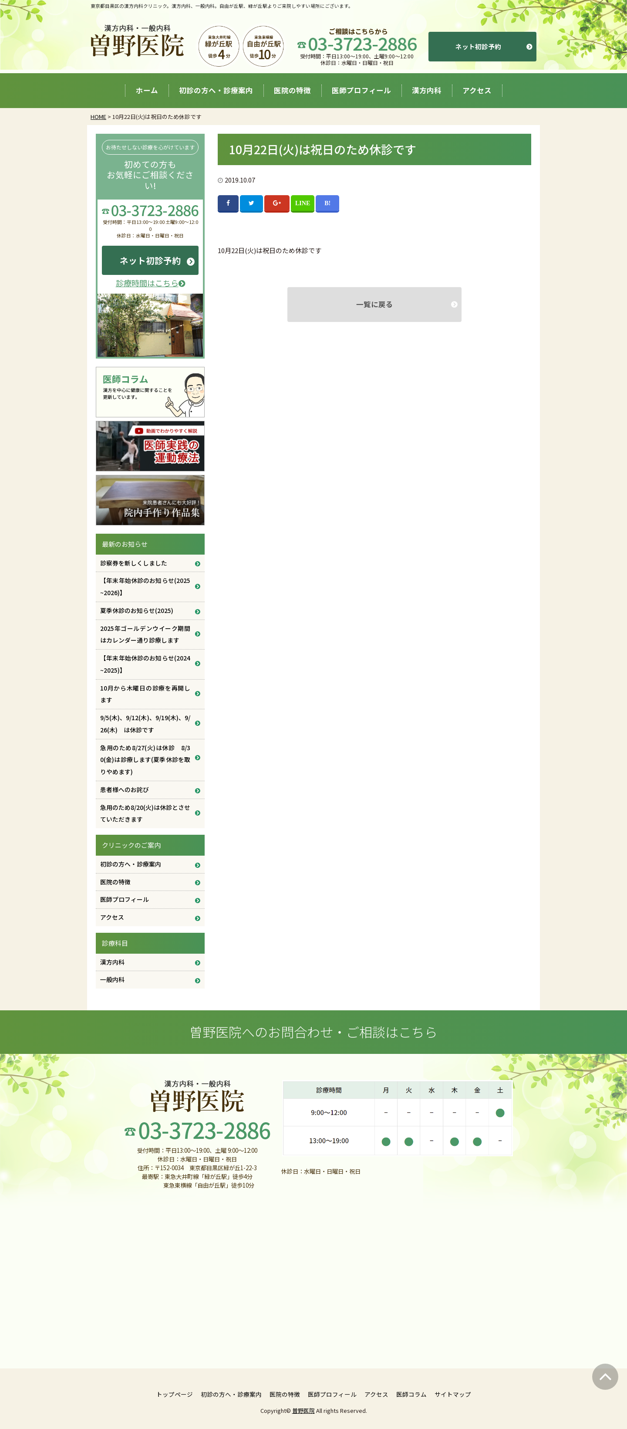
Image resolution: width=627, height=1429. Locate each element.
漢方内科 (427, 90)
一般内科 (112, 979)
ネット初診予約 (478, 46)
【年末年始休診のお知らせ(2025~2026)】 (145, 586)
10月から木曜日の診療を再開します (145, 694)
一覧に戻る (374, 304)
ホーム (147, 90)
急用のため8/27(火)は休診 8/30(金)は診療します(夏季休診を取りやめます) (145, 759)
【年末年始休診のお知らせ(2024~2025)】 (145, 664)
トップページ (174, 1394)
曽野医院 (303, 1410)
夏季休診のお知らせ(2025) (136, 610)
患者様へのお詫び (124, 789)
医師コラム (411, 1394)
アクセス (477, 90)
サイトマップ (453, 1394)
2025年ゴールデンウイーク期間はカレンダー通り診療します (145, 634)
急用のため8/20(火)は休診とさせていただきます (145, 813)
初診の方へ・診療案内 (216, 90)
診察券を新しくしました (133, 563)
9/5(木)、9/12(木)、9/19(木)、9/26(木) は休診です (145, 723)
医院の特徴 (292, 90)
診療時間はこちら (150, 282)
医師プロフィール (361, 90)
